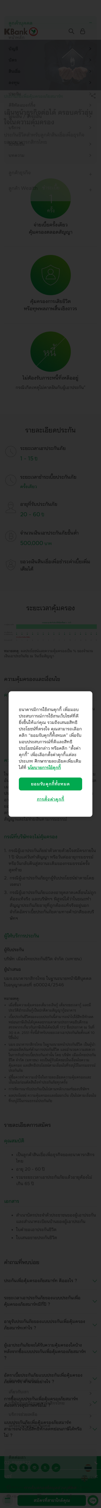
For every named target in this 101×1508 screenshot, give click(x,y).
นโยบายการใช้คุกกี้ (44, 768)
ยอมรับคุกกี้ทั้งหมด (50, 784)
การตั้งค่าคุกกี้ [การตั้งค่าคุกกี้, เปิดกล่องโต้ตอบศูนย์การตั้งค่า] (50, 799)
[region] (50, 754)
